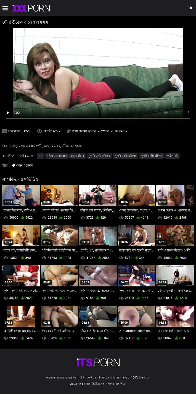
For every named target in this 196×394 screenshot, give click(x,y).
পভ (41, 156)
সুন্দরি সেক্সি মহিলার (99, 156)
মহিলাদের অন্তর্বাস (57, 156)
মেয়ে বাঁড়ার (77, 156)
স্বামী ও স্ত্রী (172, 156)
